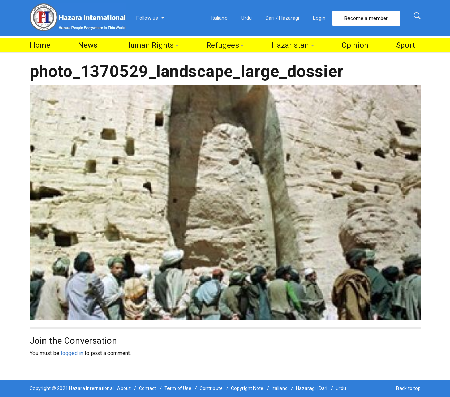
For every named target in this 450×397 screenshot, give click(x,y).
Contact (147, 388)
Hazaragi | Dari (311, 388)
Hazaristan (290, 45)
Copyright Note (247, 388)
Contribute (211, 388)
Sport (405, 45)
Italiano (219, 18)
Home (40, 45)
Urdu (246, 18)
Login (319, 18)
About (124, 388)
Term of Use (177, 388)
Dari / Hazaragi (282, 18)
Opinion (355, 45)
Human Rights (149, 45)
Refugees (222, 45)
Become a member (366, 18)
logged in (72, 353)
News (87, 45)
